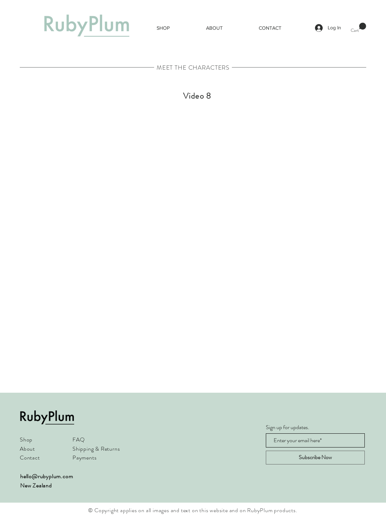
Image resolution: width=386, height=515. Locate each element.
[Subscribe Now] (315, 457)
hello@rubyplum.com (46, 476)
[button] (358, 28)
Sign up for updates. (287, 427)
